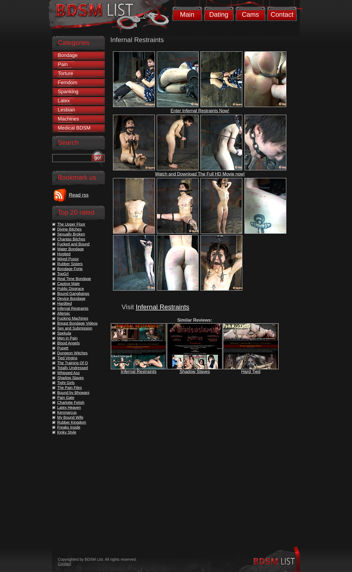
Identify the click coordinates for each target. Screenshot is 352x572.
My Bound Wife (70, 417)
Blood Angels (68, 343)
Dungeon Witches (72, 353)
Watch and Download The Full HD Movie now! (200, 174)
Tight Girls (66, 383)
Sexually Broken (71, 234)
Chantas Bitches (71, 239)
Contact (282, 14)
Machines (68, 119)
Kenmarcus (67, 412)
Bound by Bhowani (73, 392)
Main (187, 14)
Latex (64, 100)
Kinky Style (66, 432)
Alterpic (63, 313)
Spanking (68, 91)
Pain (63, 64)
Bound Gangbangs (73, 293)
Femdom (67, 82)
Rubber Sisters (70, 264)
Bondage (68, 55)
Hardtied (64, 303)
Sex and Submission (74, 328)
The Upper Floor (71, 224)
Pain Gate (65, 397)
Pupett (62, 348)
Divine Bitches (69, 229)
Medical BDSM (74, 128)
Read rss (79, 195)
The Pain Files (69, 387)
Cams (250, 14)
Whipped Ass (68, 373)
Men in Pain (67, 338)
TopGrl (62, 274)
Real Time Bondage (74, 279)
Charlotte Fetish (70, 402)
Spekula (64, 333)
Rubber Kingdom (71, 422)
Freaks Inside (68, 427)
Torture (65, 73)
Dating (218, 14)
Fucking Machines (72, 318)
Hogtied (63, 254)
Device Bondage (71, 298)
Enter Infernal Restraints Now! (199, 110)
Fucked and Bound (73, 244)
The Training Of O (72, 363)
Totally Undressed (72, 368)
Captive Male (68, 283)
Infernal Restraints (162, 307)
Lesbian (66, 110)
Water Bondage (70, 249)
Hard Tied (250, 371)
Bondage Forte (70, 269)
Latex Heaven (69, 407)
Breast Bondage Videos (77, 323)
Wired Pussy (68, 259)
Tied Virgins (67, 358)
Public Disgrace (70, 288)
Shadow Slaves (195, 371)
